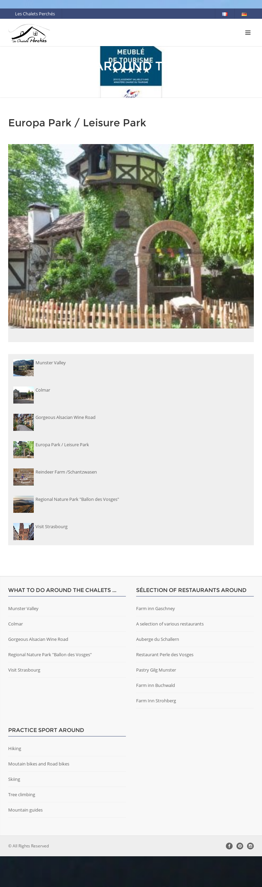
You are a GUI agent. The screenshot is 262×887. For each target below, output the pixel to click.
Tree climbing (21, 825)
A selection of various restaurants (170, 654)
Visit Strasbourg (24, 701)
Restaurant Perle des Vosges (164, 685)
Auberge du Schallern (157, 670)
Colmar (15, 654)
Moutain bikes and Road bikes (38, 794)
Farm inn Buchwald (155, 716)
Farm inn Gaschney (155, 639)
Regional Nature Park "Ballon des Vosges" (50, 685)
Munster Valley (23, 639)
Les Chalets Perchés (35, 14)
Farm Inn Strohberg (156, 731)
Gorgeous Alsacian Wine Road (38, 670)
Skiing (14, 810)
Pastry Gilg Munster (156, 701)
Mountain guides (25, 840)
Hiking (14, 779)
